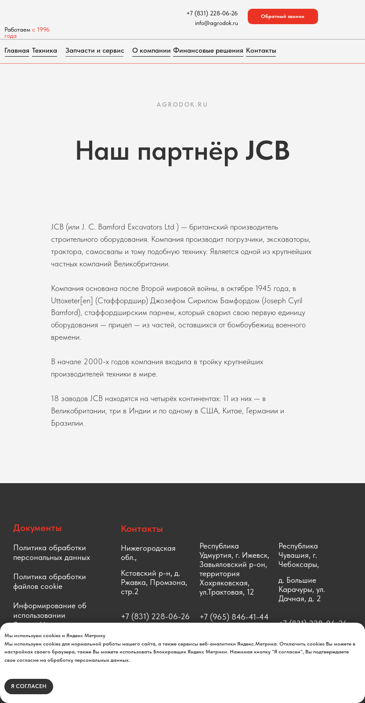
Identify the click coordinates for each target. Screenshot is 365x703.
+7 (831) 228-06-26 (155, 616)
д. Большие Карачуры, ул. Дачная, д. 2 (301, 589)
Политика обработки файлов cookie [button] (49, 581)
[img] (78, 13)
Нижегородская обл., (148, 552)
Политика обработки (49, 547)
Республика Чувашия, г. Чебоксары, (298, 555)
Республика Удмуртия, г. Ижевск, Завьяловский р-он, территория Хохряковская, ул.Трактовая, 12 (234, 568)
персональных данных (51, 557)
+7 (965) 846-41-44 (234, 616)
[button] (283, 16)
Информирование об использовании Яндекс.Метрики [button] (50, 615)
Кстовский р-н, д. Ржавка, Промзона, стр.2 (154, 582)
